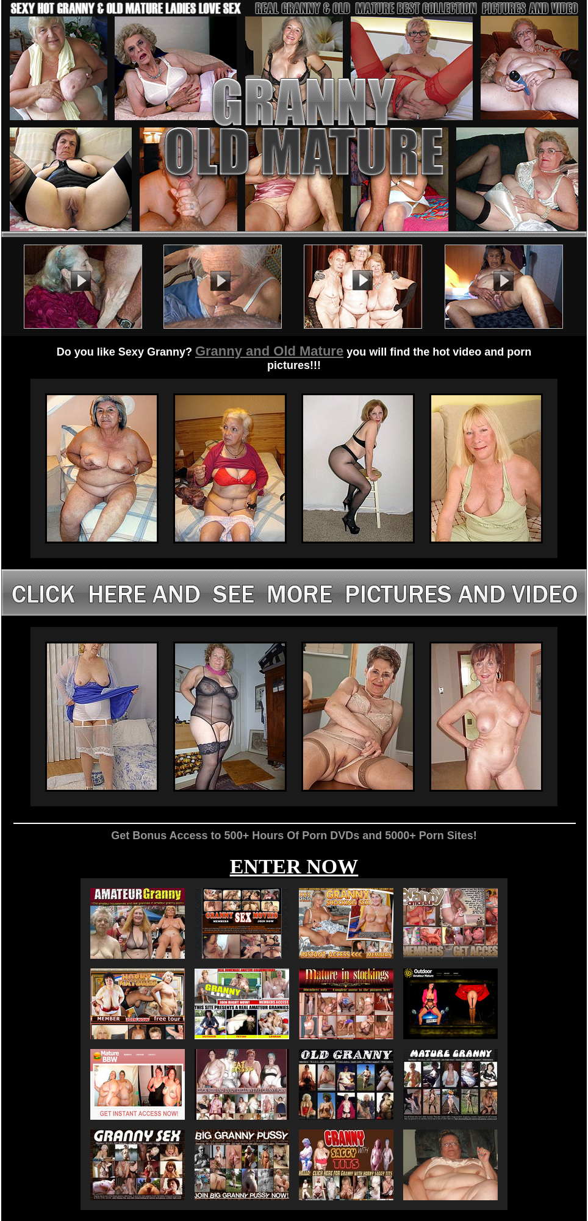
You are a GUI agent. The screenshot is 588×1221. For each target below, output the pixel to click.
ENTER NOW (294, 866)
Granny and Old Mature (269, 351)
